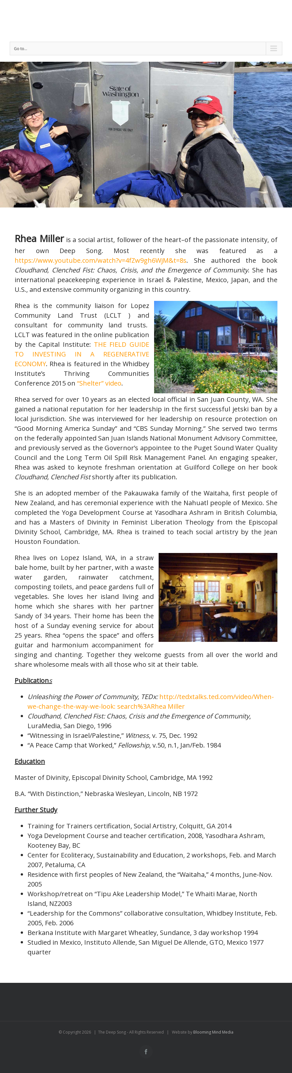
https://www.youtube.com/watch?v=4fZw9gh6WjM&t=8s (100, 260)
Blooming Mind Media (213, 1032)
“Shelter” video (99, 383)
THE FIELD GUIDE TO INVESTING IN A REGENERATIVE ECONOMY (82, 354)
